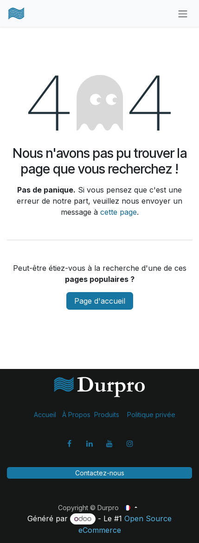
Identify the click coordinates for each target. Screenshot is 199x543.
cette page (118, 212)
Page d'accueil (99, 301)
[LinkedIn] (89, 443)
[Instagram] (129, 443)
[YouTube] (109, 443)
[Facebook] (69, 443)
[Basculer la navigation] (182, 13)
